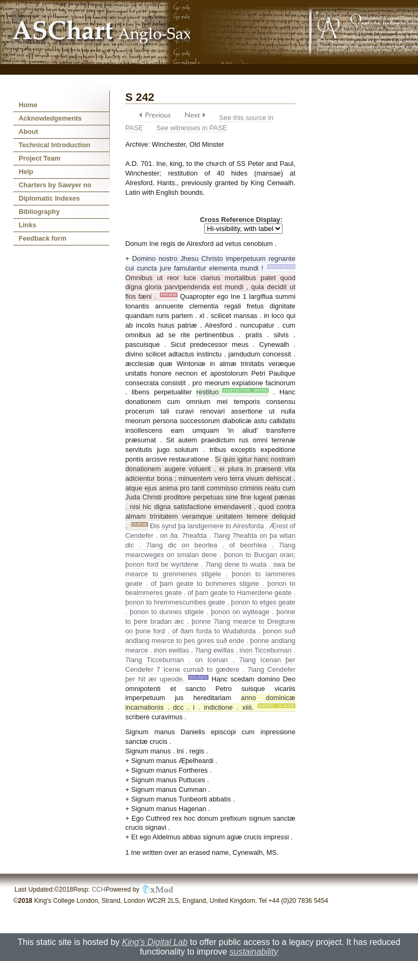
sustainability (253, 951)
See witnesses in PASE (191, 128)
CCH (99, 889)
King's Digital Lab (155, 942)
